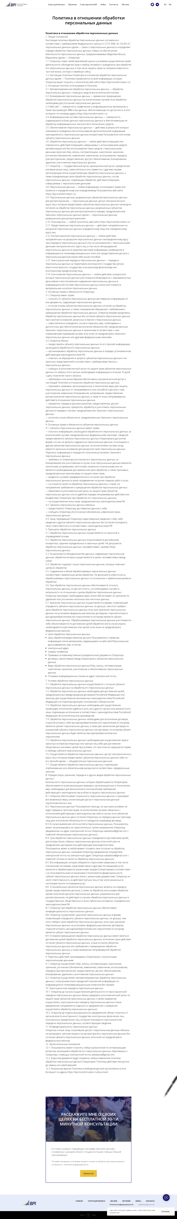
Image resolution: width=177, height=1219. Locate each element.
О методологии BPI (88, 4)
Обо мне (125, 4)
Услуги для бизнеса (56, 4)
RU (165, 4)
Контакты (113, 4)
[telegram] (157, 4)
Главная (79, 1201)
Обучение (72, 4)
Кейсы (103, 4)
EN (170, 4)
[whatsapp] (152, 4)
